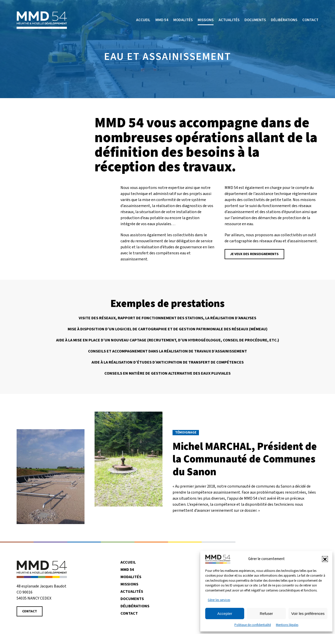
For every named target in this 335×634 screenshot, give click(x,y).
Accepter (224, 613)
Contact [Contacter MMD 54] (29, 611)
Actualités (131, 591)
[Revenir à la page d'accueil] (42, 569)
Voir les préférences (308, 613)
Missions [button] (206, 20)
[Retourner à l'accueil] (42, 20)
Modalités (183, 20)
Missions (129, 584)
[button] (324, 559)
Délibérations (284, 20)
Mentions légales (287, 625)
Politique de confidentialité (252, 625)
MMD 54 (161, 20)
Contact (310, 20)
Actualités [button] (229, 20)
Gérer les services (219, 600)
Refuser (266, 613)
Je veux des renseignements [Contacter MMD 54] (254, 254)
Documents (255, 20)
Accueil (143, 20)
